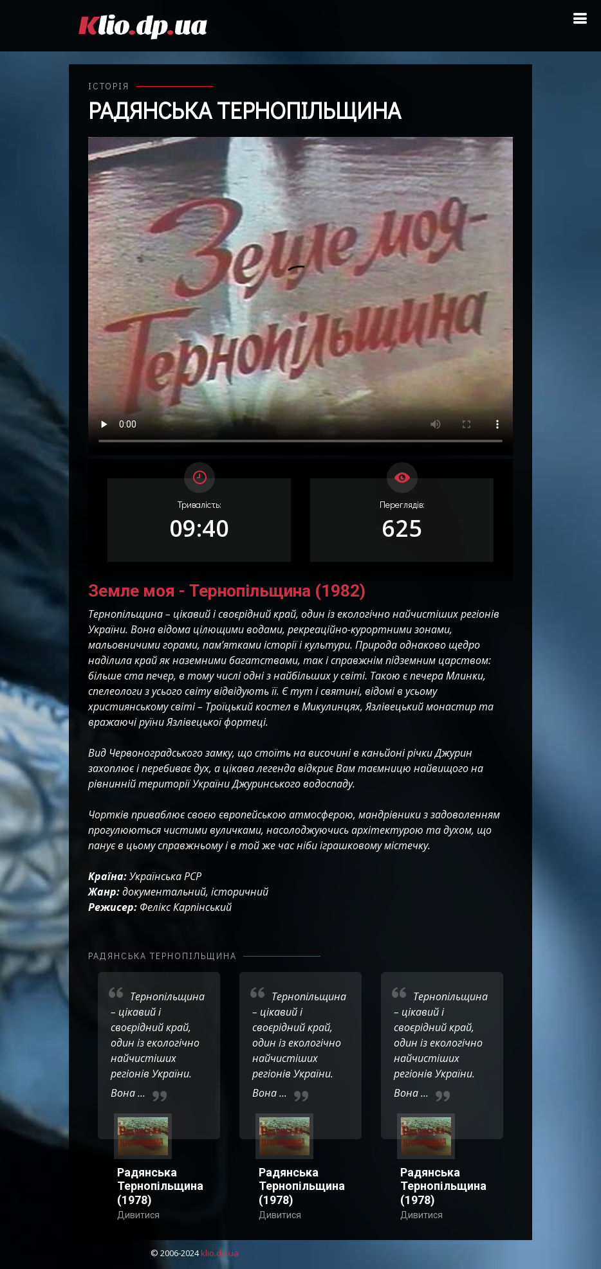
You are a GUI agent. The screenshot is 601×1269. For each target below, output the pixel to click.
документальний (164, 892)
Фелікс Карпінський (186, 907)
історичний (239, 892)
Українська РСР (165, 876)
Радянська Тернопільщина (244, 109)
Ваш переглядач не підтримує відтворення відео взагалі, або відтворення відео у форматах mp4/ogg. (300, 296)
